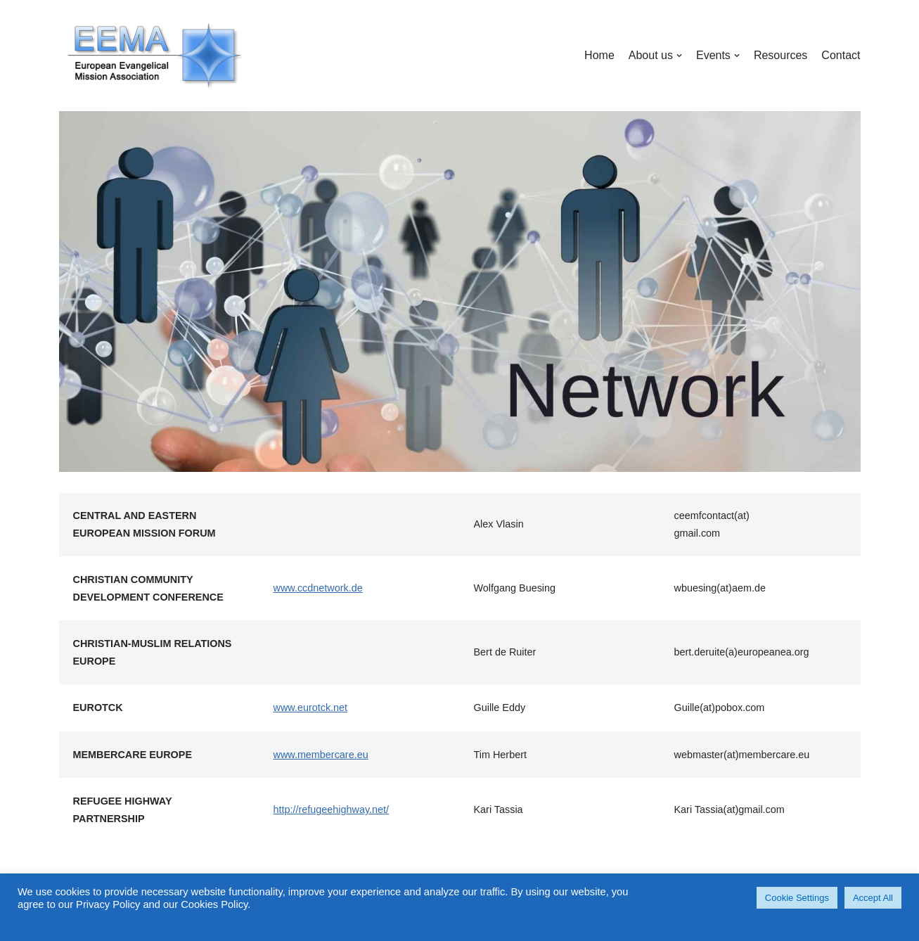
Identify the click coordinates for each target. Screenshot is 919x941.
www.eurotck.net (311, 707)
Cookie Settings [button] (797, 897)
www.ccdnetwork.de (318, 588)
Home (599, 55)
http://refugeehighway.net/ (332, 809)
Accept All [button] (873, 897)
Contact (840, 55)
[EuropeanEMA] (154, 55)
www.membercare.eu (321, 754)
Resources (780, 55)
